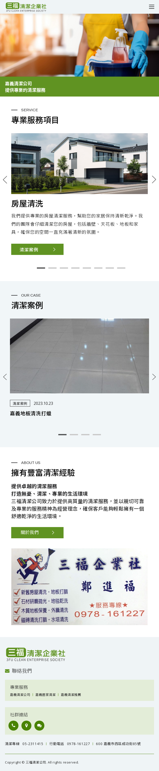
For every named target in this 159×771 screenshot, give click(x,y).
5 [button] (87, 268)
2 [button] (52, 268)
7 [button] (110, 268)
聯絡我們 (18, 670)
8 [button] (121, 268)
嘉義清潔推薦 (71, 694)
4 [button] (75, 268)
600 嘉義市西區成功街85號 (118, 743)
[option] (79, 55)
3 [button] (64, 268)
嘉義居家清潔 (45, 694)
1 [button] (41, 268)
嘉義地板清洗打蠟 (30, 413)
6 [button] (98, 268)
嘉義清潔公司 (20, 694)
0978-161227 (78, 743)
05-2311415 (32, 743)
